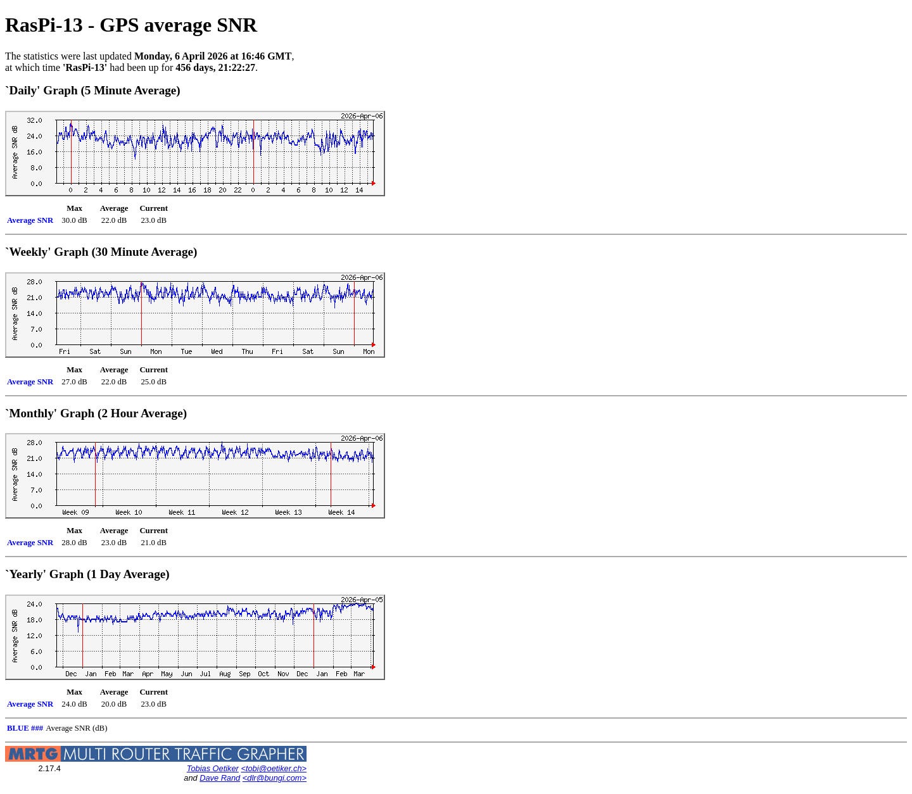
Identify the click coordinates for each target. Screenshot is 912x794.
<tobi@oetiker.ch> (274, 768)
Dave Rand (220, 778)
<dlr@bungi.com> (275, 778)
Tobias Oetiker (213, 768)
